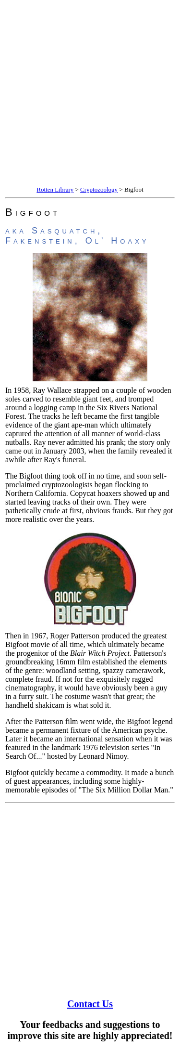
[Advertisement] (90, 94)
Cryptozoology (99, 189)
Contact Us (90, 1004)
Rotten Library (54, 189)
